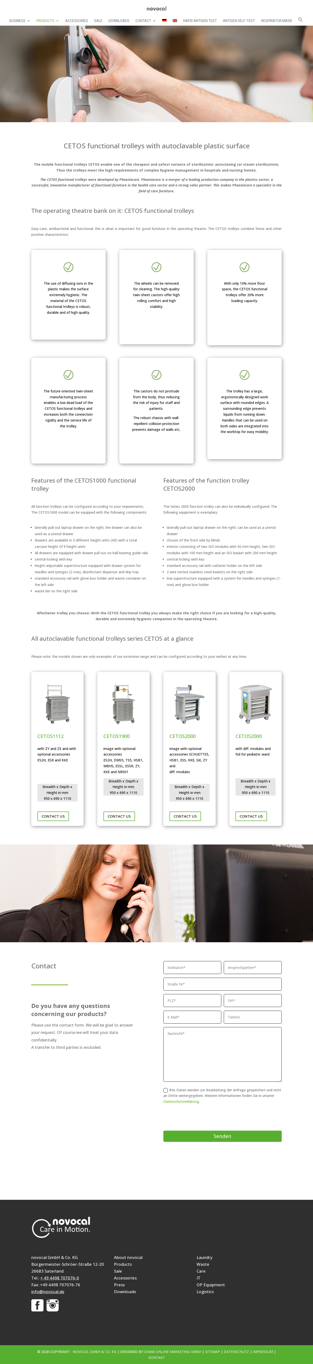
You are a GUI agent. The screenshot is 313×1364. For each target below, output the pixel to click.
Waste (203, 1264)
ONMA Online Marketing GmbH (172, 1351)
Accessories (76, 21)
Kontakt (156, 1357)
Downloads (119, 21)
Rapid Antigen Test (200, 21)
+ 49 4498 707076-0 (59, 1278)
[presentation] (200, 1117)
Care (201, 1271)
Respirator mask (276, 21)
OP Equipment (211, 1285)
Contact (143, 21)
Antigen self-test (239, 21)
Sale (98, 21)
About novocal (128, 1257)
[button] (300, 21)
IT (199, 1278)
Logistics (205, 1291)
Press (119, 1285)
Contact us (53, 816)
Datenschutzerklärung (181, 1101)
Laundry (204, 1257)
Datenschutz (236, 1351)
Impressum (263, 1351)
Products (45, 21)
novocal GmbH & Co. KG (94, 1351)
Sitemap (212, 1351)
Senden (222, 1136)
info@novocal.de (47, 1291)
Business (17, 21)
